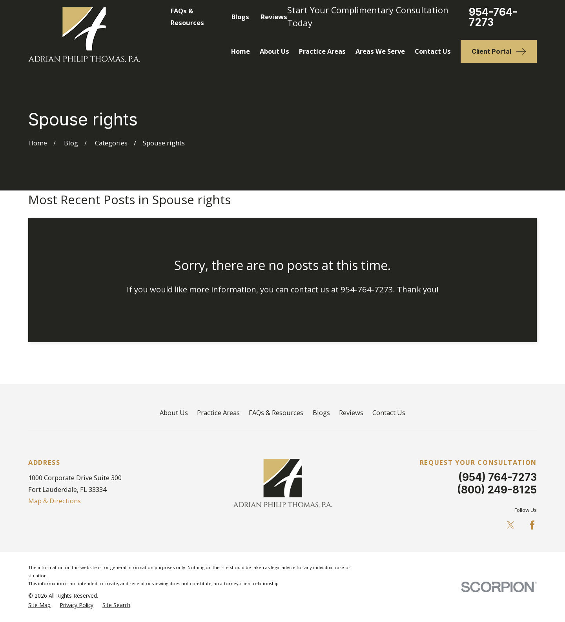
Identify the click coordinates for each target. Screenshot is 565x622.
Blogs (240, 16)
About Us (174, 412)
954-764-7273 (493, 17)
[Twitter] (510, 525)
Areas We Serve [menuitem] (380, 51)
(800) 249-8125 (497, 489)
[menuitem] (39, 605)
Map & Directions (54, 500)
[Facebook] (532, 525)
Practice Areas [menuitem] (322, 51)
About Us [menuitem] (274, 51)
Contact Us (388, 412)
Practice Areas (218, 412)
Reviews (274, 16)
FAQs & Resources (276, 412)
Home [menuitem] (240, 51)
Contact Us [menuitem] (433, 51)
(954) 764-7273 (497, 477)
